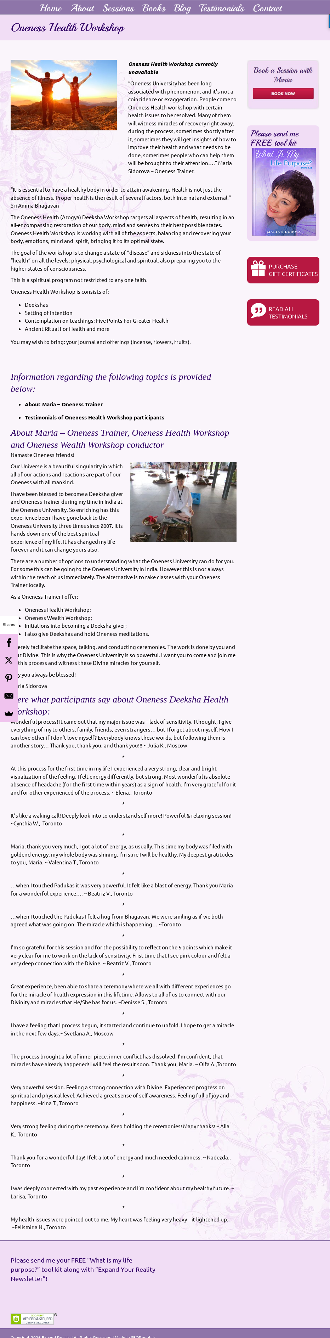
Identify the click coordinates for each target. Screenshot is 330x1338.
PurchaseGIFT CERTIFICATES (284, 268)
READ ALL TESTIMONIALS (279, 311)
